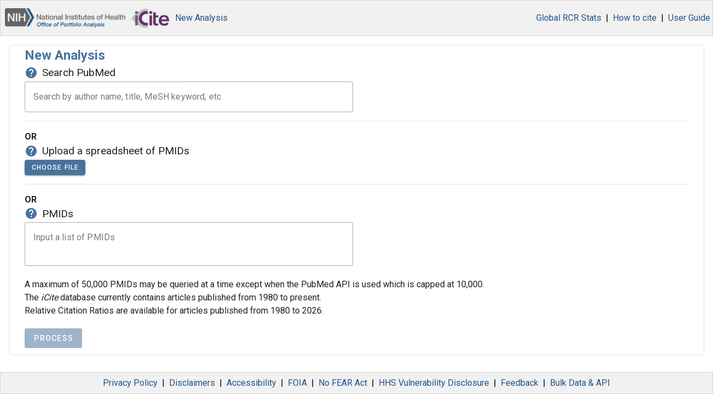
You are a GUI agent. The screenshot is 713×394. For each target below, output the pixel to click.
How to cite (635, 18)
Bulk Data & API (580, 383)
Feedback (519, 383)
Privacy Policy (130, 383)
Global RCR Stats (568, 18)
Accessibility (251, 383)
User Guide (689, 18)
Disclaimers (192, 383)
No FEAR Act (342, 383)
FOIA (297, 383)
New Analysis (201, 18)
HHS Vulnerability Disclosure (434, 383)
